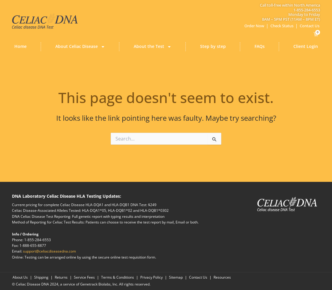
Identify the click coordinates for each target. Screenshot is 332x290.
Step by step (213, 46)
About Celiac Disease (80, 47)
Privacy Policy (151, 277)
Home (20, 46)
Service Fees (84, 277)
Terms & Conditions (117, 277)
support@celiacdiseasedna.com (49, 251)
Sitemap (176, 277)
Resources (222, 277)
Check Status (281, 25)
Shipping (41, 277)
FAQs (260, 46)
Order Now (254, 25)
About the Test (152, 47)
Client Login (305, 46)
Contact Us (309, 25)
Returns (61, 277)
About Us (20, 277)
